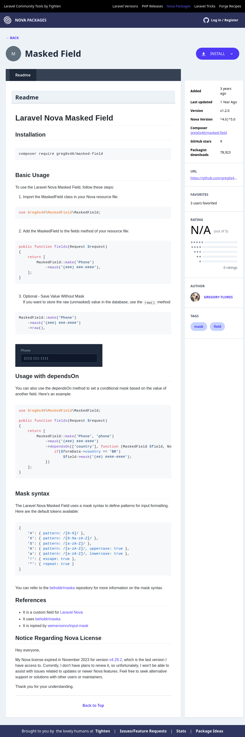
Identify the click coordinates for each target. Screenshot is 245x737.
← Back (12, 37)
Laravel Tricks (204, 6)
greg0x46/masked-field (208, 132)
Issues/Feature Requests (143, 731)
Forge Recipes (230, 6)
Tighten (55, 6)
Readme (23, 75)
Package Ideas (209, 731)
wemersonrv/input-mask (68, 626)
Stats (181, 731)
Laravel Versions (125, 6)
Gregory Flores (218, 297)
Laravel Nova (71, 612)
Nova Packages (178, 6)
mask (198, 326)
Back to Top (93, 705)
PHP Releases (152, 6)
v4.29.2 (115, 660)
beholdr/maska (62, 588)
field (217, 326)
